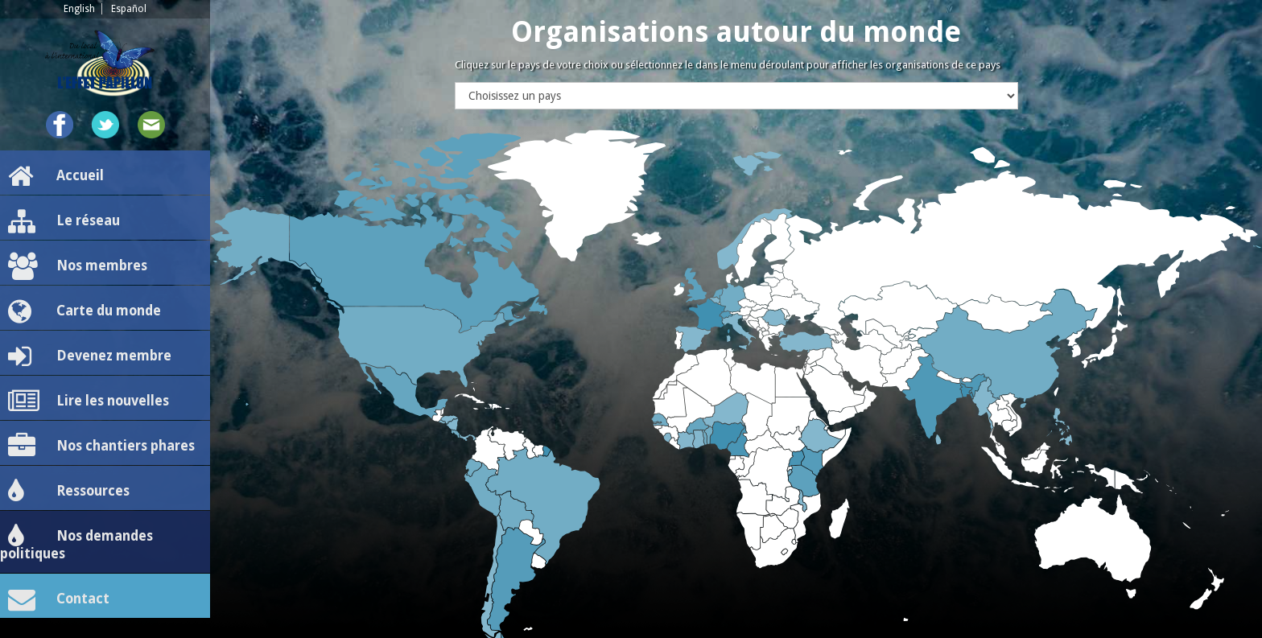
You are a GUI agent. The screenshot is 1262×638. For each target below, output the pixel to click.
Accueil (56, 176)
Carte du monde (84, 311)
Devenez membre (89, 356)
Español (128, 8)
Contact (58, 599)
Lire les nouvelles (88, 401)
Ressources (69, 491)
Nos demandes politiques (76, 542)
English (79, 8)
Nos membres (77, 266)
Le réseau (64, 221)
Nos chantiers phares (101, 446)
